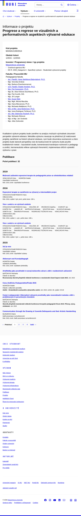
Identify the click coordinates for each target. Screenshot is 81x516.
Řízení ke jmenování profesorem (13, 402)
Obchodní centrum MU (48, 483)
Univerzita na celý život (10, 358)
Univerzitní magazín (9, 483)
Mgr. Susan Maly (14, 99)
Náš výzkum (7, 373)
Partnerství (6, 422)
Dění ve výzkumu (8, 376)
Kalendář (6, 461)
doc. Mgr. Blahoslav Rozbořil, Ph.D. (21, 114)
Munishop (61, 483)
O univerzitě (11, 408)
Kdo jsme (6, 413)
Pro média (6, 468)
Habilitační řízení (8, 398)
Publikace (6, 392)
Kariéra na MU (7, 419)
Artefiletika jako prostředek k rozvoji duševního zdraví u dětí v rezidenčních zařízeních (37, 271)
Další (33, 324)
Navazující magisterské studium (13, 352)
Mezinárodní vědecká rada (11, 389)
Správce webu (7, 503)
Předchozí (7, 324)
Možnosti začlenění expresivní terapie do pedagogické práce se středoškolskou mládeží (38, 175)
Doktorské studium (9, 355)
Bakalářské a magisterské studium (14, 349)
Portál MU (35, 483)
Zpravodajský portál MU (10, 464)
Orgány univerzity (8, 443)
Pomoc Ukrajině (61, 11)
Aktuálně (8, 456)
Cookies (35, 503)
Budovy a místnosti (9, 450)
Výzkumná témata (8, 382)
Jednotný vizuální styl (10, 488)
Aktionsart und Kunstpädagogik (15, 259)
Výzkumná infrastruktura (11, 385)
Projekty (5, 395)
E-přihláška (6, 361)
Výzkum (7, 368)
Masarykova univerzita (15, 65)
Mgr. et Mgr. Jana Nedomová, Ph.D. (21, 109)
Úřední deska (7, 416)
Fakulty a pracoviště (9, 440)
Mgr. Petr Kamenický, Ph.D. (18, 89)
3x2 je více (7, 246)
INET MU (27, 483)
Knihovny (6, 447)
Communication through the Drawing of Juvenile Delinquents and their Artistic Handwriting (39, 311)
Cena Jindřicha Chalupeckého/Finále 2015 (19, 283)
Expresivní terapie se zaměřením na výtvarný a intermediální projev (30, 192)
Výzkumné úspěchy (9, 379)
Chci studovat (11, 344)
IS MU (20, 483)
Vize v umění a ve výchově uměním (17, 204)
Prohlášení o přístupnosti (22, 503)
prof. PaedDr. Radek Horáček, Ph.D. (21, 87)
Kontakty (5, 437)
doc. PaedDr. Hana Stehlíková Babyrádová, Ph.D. (26, 79)
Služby (5, 426)
